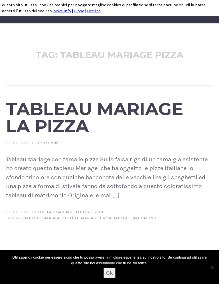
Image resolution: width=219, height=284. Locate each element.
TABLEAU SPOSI (91, 212)
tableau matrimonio (135, 217)
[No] (212, 267)
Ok (109, 272)
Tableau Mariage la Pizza (94, 117)
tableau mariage (55, 212)
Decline (94, 11)
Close (79, 11)
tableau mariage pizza (87, 217)
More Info (62, 11)
